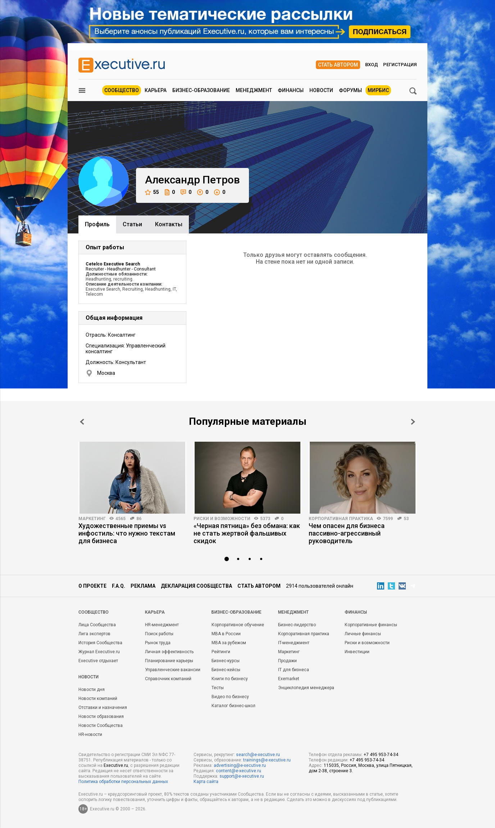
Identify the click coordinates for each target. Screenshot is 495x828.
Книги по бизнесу (230, 678)
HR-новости (90, 734)
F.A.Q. (118, 586)
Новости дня (91, 689)
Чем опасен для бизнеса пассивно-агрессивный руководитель (347, 533)
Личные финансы (363, 633)
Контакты (168, 224)
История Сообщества (100, 642)
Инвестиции (357, 651)
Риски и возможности (222, 518)
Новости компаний (97, 698)
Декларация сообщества (196, 586)
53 (406, 518)
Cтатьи (132, 224)
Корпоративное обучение (238, 624)
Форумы (350, 90)
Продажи (287, 660)
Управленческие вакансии (172, 669)
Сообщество (121, 90)
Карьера (156, 90)
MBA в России (226, 633)
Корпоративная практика (341, 518)
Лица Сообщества (97, 624)
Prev (82, 421)
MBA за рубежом (229, 642)
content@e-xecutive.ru (238, 770)
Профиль (97, 224)
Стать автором (338, 65)
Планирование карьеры (169, 660)
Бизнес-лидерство (297, 624)
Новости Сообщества (100, 725)
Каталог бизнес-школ (233, 705)
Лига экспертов (94, 633)
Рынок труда (158, 642)
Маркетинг (92, 518)
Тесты (218, 687)
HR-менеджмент (162, 624)
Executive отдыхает (98, 660)
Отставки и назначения (102, 707)
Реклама (143, 586)
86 (138, 518)
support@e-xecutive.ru (241, 776)
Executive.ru (116, 765)
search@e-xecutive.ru (258, 754)
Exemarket (288, 678)
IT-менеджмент (293, 642)
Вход (371, 64)
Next (413, 421)
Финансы (291, 90)
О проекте (92, 586)
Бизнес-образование (201, 90)
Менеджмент (254, 90)
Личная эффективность (169, 651)
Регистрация (400, 64)
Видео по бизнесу (230, 696)
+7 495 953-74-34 (381, 754)
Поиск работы (159, 633)
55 (152, 192)
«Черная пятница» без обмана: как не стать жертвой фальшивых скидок (247, 533)
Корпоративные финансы (371, 624)
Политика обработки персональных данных (123, 781)
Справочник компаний (168, 678)
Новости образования (101, 716)
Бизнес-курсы (226, 660)
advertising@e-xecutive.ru (240, 765)
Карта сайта (206, 781)
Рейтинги (221, 651)
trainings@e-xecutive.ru (267, 760)
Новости (321, 90)
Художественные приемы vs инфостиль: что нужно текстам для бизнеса (126, 533)
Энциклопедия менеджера (306, 687)
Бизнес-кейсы (226, 669)
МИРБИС (378, 90)
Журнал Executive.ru (99, 651)
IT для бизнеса (293, 669)
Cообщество (93, 612)
